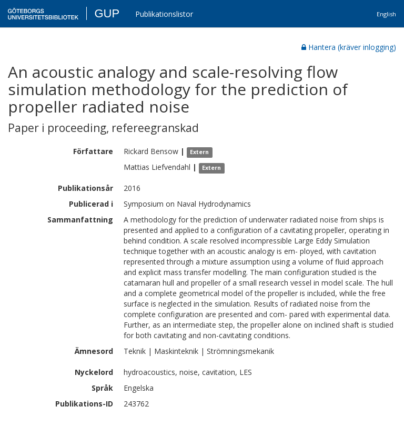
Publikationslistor (164, 14)
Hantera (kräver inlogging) (348, 47)
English (386, 14)
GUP (106, 13)
